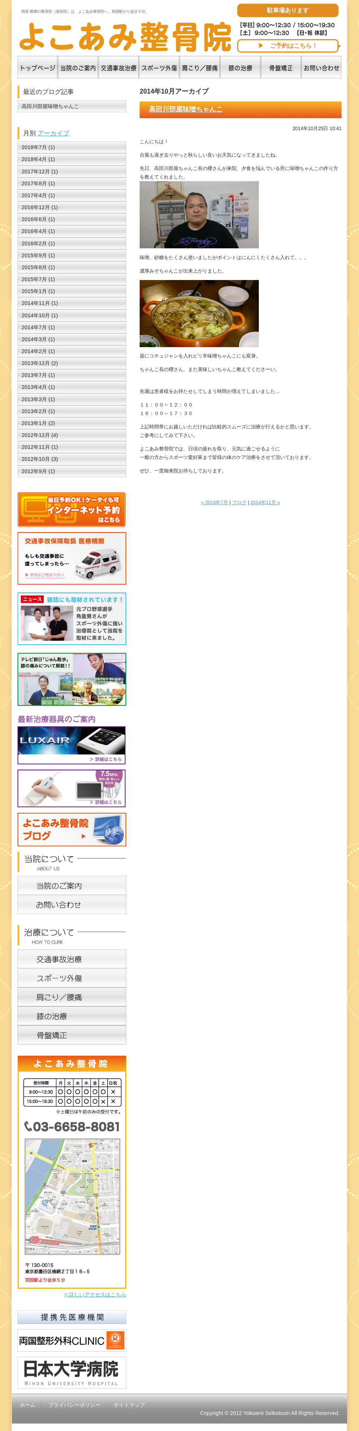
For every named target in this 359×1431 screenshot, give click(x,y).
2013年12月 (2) (40, 363)
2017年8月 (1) (38, 183)
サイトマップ (129, 1405)
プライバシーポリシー (74, 1405)
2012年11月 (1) (40, 447)
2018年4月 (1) (38, 159)
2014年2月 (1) (38, 351)
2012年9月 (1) (38, 471)
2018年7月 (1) (38, 147)
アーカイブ (53, 133)
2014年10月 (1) (40, 315)
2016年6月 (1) (38, 219)
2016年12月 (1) (40, 207)
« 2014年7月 (214, 502)
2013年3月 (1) (38, 399)
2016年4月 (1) (38, 231)
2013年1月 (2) (38, 423)
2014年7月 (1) (38, 327)
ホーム (27, 1405)
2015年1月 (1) (38, 291)
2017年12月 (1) (40, 171)
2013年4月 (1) (38, 387)
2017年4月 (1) (38, 195)
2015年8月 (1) (38, 267)
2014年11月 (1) (40, 303)
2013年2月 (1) (38, 411)
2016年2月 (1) (38, 243)
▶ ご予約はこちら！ (288, 46)
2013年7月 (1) (38, 375)
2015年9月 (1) (38, 255)
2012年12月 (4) (40, 435)
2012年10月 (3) (40, 459)
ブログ (239, 502)
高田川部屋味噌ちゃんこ (186, 109)
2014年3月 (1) (38, 339)
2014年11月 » (265, 502)
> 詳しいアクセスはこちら (95, 1295)
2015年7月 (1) (38, 279)
